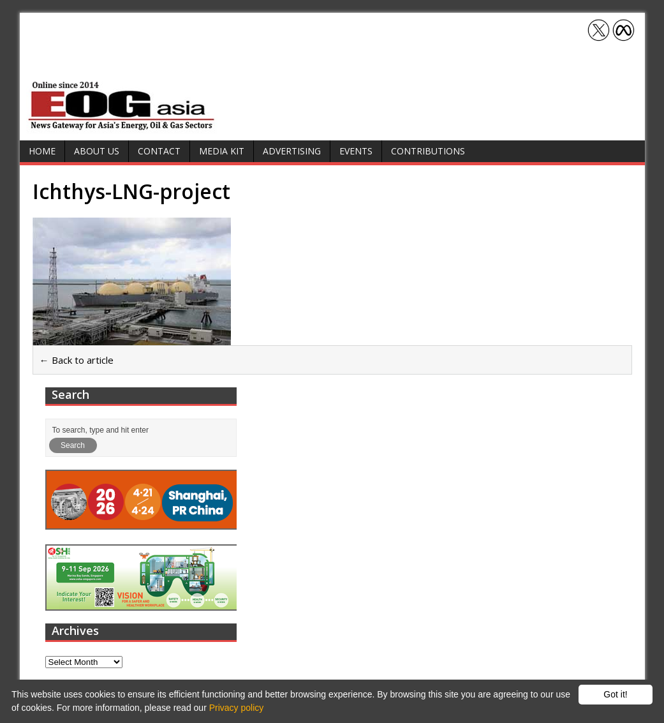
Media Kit (221, 151)
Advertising (292, 151)
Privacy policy (236, 708)
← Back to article (77, 360)
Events (356, 151)
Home (42, 151)
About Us (96, 151)
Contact (159, 151)
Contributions (428, 151)
